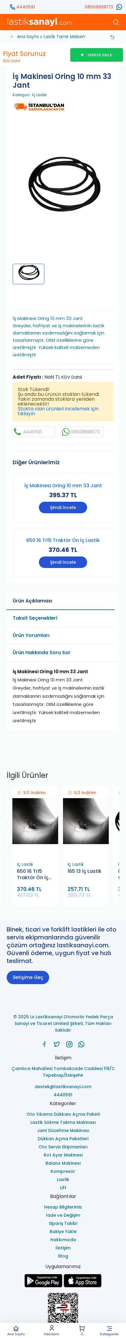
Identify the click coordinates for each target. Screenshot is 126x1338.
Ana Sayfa (16, 1330)
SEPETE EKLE (96, 55)
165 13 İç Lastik (85, 871)
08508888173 (99, 7)
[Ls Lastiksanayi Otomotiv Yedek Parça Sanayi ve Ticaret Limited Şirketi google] (43, 1285)
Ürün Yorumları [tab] (31, 635)
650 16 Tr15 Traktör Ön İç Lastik (63, 540)
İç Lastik (39, 95)
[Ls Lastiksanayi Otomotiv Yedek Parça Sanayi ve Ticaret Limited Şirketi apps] (83, 1285)
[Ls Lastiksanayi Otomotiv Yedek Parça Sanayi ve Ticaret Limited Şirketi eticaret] (63, 1311)
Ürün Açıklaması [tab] (32, 600)
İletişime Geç (28, 977)
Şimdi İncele (63, 507)
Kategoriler (109, 1330)
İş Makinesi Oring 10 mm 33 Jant (63, 485)
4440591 (25, 7)
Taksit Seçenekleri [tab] (35, 618)
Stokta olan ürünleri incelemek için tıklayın (58, 411)
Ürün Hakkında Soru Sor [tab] (42, 652)
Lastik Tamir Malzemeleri (69, 36)
